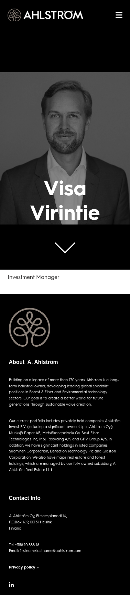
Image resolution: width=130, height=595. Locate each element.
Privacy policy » (24, 567)
